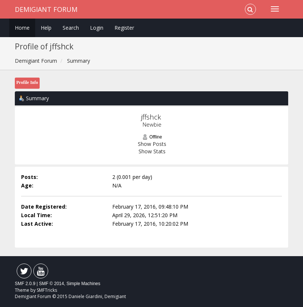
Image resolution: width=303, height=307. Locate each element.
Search (71, 27)
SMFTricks (47, 290)
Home (22, 27)
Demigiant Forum (46, 9)
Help (46, 27)
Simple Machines (83, 283)
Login (96, 27)
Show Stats (152, 151)
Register (124, 27)
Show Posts (152, 143)
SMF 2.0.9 (25, 283)
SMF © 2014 (51, 283)
